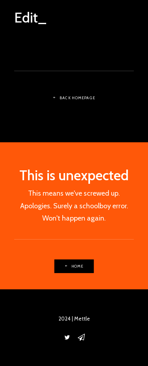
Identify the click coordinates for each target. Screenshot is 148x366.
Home (74, 266)
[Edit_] (30, 15)
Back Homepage (74, 98)
